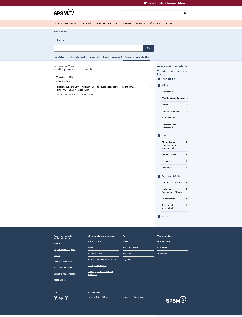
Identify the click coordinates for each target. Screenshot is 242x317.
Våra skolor (155, 23)
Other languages (167, 3)
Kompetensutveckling (107, 23)
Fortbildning (162, 247)
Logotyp (126, 260)
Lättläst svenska (95, 253)
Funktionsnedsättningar (65, 23)
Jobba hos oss (60, 280)
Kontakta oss (59, 244)
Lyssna (91, 247)
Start (56, 32)
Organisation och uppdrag (65, 250)
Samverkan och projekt (64, 262)
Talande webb (151, 3)
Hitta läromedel (163, 241)
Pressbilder (127, 253)
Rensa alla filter (181, 66)
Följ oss (57, 256)
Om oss (168, 23)
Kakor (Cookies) (95, 241)
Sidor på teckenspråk (97, 266)
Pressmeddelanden (131, 247)
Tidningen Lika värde (63, 268)
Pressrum (127, 241)
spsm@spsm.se (136, 297)
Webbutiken (162, 253)
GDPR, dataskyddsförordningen (102, 260)
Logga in (182, 3)
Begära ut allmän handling (65, 274)
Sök (148, 48)
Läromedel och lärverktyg (133, 23)
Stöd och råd (86, 23)
